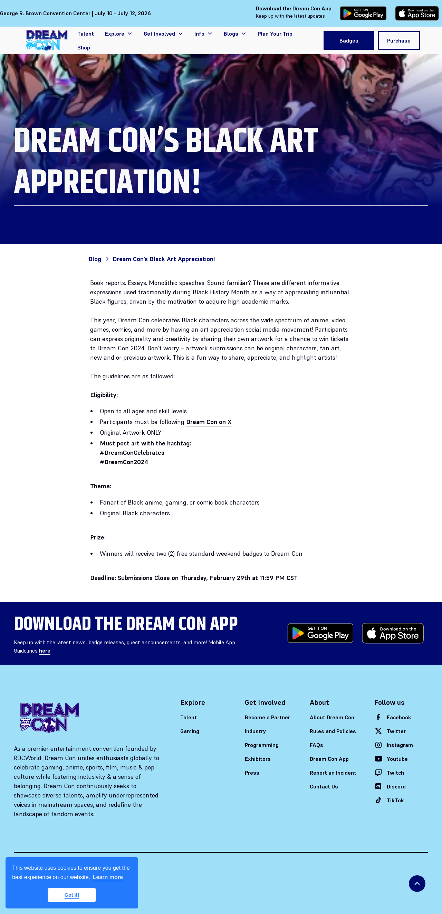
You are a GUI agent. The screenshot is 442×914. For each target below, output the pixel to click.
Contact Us (324, 786)
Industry (255, 731)
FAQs (316, 744)
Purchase (399, 40)
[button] (118, 33)
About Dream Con (332, 717)
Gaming (189, 731)
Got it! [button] (72, 895)
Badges (348, 40)
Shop (83, 47)
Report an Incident (333, 772)
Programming (262, 744)
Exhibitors (258, 758)
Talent (85, 33)
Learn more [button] (108, 877)
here (44, 650)
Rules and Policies (333, 731)
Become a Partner (267, 717)
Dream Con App (329, 758)
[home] (47, 40)
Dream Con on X (208, 422)
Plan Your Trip (275, 33)
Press (252, 772)
